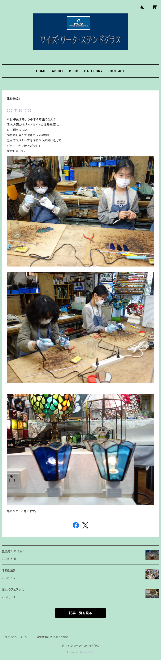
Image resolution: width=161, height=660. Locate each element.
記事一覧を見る (80, 613)
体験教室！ (14, 99)
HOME (41, 71)
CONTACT (116, 71)
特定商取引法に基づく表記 (52, 637)
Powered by (80, 652)
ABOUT (58, 71)
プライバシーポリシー (17, 637)
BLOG (73, 71)
